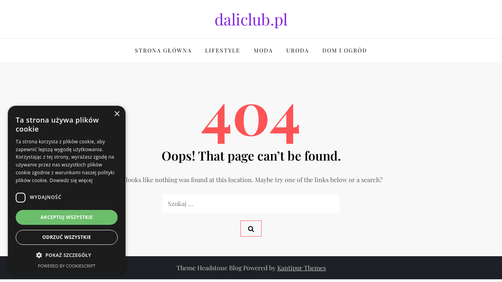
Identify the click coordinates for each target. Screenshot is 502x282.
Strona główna (163, 50)
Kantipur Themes (301, 268)
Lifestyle (222, 50)
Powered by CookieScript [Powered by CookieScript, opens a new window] (67, 266)
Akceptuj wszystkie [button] (66, 217)
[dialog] (67, 190)
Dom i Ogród (344, 50)
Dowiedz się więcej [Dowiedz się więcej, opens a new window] (71, 180)
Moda (263, 50)
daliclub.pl (251, 19)
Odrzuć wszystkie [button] (66, 237)
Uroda (297, 50)
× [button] (117, 114)
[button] (67, 255)
